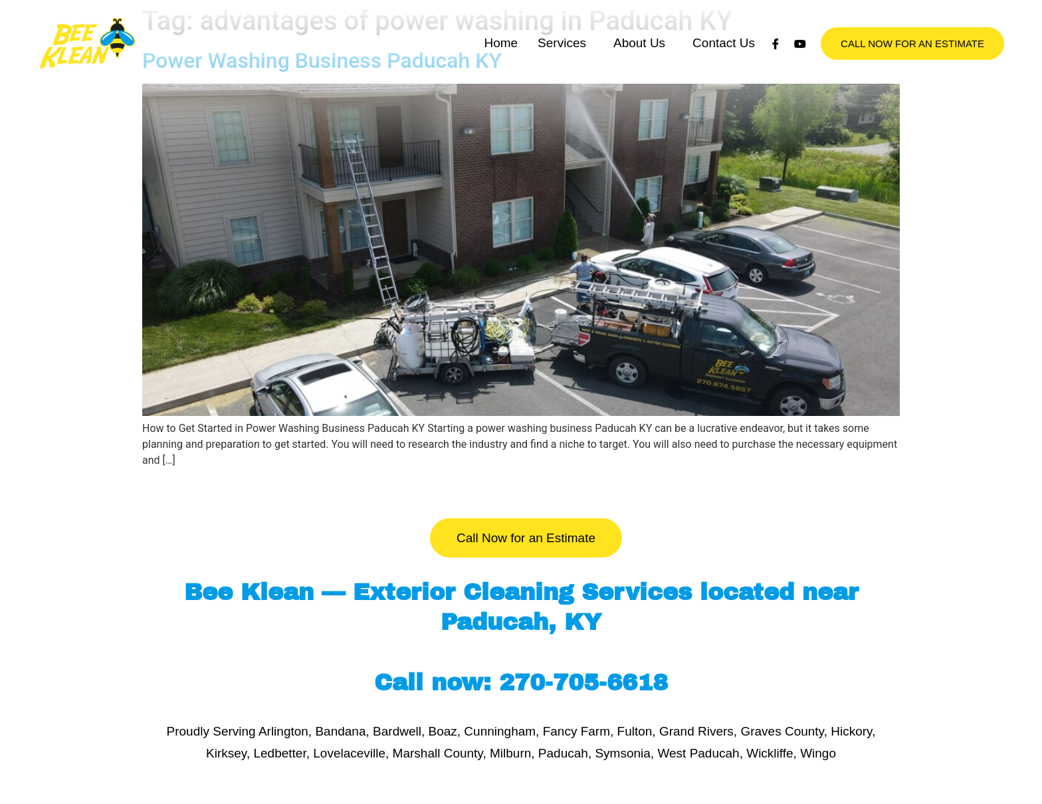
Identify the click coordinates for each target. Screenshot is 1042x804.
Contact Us (723, 73)
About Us (639, 73)
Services (562, 73)
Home (501, 73)
